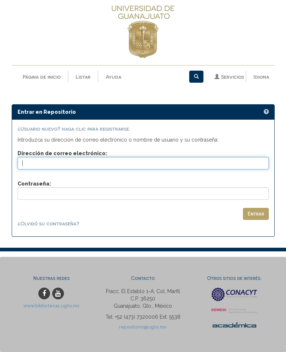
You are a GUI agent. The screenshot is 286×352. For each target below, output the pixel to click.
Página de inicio (42, 77)
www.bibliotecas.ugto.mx (51, 305)
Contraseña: (34, 184)
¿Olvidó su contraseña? (48, 223)
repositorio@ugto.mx (143, 327)
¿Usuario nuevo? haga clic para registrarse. (74, 129)
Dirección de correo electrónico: (62, 153)
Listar (83, 77)
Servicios (229, 77)
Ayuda (113, 77)
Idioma (261, 77)
